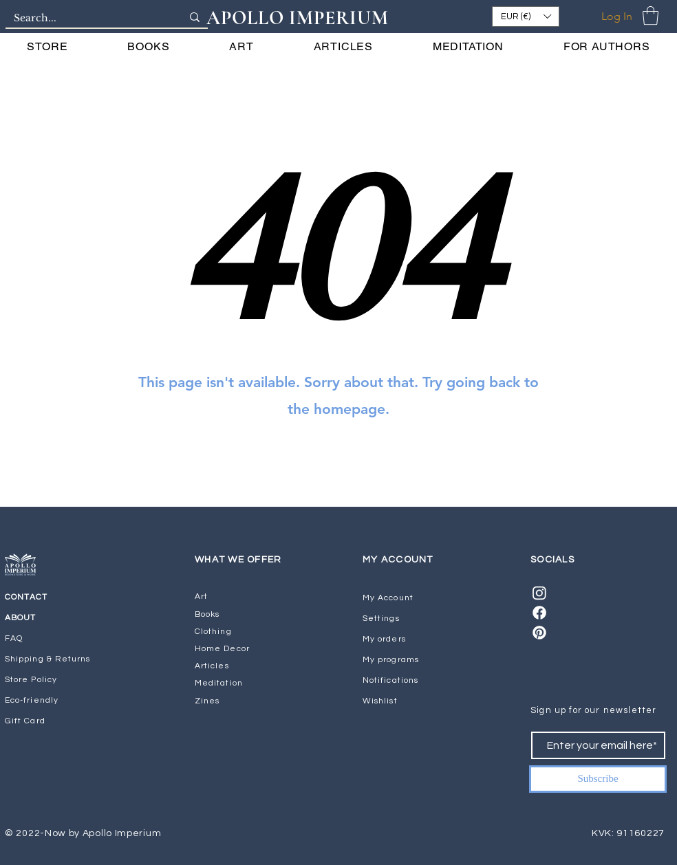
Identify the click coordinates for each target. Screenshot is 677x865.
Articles (212, 665)
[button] (525, 16)
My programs (391, 659)
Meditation (219, 683)
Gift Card (25, 720)
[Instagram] (539, 593)
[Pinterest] (539, 633)
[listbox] (525, 16)
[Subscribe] (598, 779)
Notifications (390, 680)
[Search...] (87, 18)
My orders (384, 639)
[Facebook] (539, 613)
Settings (381, 618)
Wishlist (380, 701)
